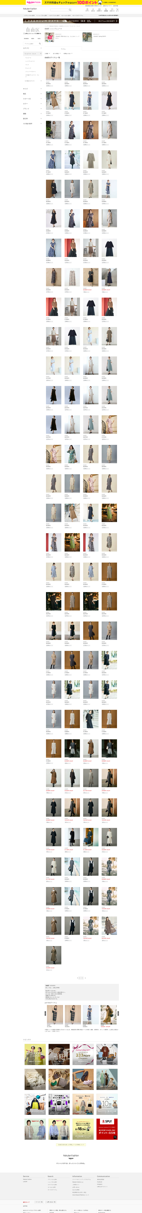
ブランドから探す (52, 1171)
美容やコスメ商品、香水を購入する (58, 1202)
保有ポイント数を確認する (104, 1202)
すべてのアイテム (52, 1181)
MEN (32, 38)
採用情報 (50, 1208)
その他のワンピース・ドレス (32, 75)
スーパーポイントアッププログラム (81, 1171)
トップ (46, 26)
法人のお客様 (75, 1181)
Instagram (99, 1176)
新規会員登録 (100, 1171)
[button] (55, 1008)
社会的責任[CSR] (42, 1208)
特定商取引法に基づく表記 (79, 1184)
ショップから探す (52, 1173)
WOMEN (26, 38)
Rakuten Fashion (53, 26)
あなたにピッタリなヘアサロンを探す (32, 1202)
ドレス (27, 64)
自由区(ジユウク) (63, 26)
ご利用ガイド (75, 1176)
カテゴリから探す (52, 1176)
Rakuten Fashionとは (77, 1173)
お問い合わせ (75, 1179)
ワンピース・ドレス (30, 53)
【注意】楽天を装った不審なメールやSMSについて (71, 1136)
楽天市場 (115, 6)
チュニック (28, 68)
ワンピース (28, 57)
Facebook (99, 1173)
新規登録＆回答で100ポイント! (93, 6)
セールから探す (52, 1179)
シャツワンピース (30, 61)
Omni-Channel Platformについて (80, 1186)
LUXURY (25, 1173)
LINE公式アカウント (102, 1178)
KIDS (39, 38)
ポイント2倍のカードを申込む (81, 1202)
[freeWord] (32, 44)
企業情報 (25, 1208)
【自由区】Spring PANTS (99, 36)
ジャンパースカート (30, 71)
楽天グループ (106, 6)
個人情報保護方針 (33, 1208)
